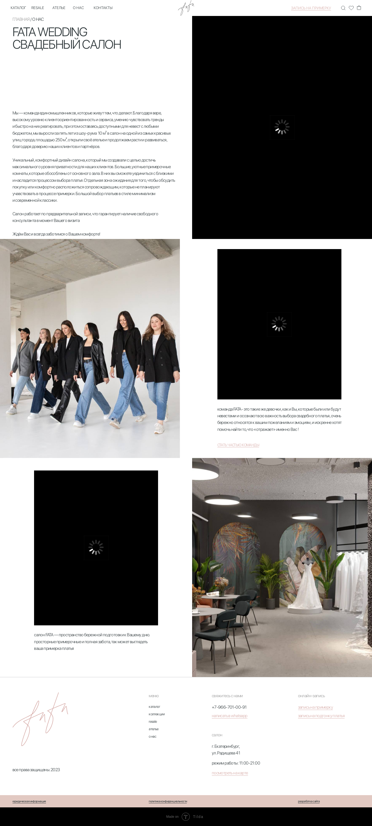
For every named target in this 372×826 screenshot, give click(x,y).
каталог (18, 8)
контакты (103, 8)
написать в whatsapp (229, 715)
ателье (58, 8)
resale (153, 721)
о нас (78, 8)
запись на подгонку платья (321, 715)
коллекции (156, 714)
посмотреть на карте (230, 772)
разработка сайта (309, 801)
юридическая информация (29, 801)
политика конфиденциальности (168, 801)
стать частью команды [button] (238, 445)
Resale (37, 8)
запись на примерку (311, 8)
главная (21, 19)
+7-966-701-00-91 (229, 707)
